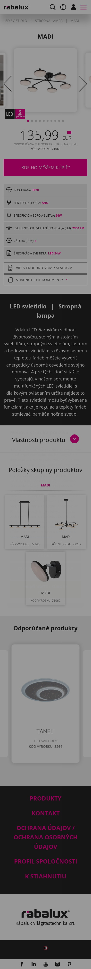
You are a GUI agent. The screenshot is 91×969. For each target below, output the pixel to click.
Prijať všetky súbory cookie (45, 560)
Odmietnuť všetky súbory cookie (45, 542)
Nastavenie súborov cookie (46, 523)
